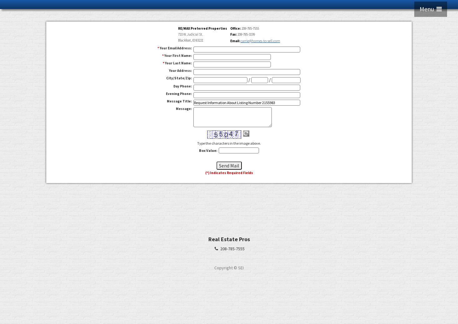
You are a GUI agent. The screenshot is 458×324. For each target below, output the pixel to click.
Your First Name (178, 55)
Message (184, 109)
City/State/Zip (179, 78)
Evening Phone (179, 94)
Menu (431, 9)
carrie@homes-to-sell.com (260, 40)
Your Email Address (176, 48)
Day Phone (182, 86)
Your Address (180, 70)
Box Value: (208, 150)
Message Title (179, 101)
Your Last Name (178, 63)
